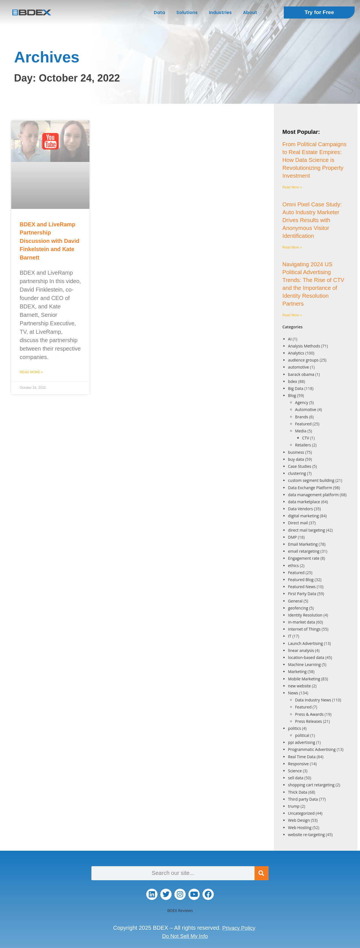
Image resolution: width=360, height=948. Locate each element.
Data (159, 12)
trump (294, 806)
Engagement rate (304, 558)
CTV (305, 438)
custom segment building (311, 480)
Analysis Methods (304, 346)
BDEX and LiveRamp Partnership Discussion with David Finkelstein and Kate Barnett (49, 241)
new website (299, 686)
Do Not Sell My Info (185, 936)
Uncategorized (301, 813)
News (293, 693)
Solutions (187, 12)
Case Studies (299, 466)
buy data (296, 459)
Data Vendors (300, 508)
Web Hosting (299, 827)
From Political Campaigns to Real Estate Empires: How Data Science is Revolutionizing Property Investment (314, 160)
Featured (303, 423)
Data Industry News (313, 700)
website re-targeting (306, 834)
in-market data (301, 622)
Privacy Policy (238, 928)
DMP (292, 537)
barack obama (301, 374)
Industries (220, 12)
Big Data (295, 388)
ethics (293, 565)
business (296, 452)
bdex (292, 381)
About (250, 12)
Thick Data (297, 792)
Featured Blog (301, 579)
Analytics (296, 353)
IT (289, 636)
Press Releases (308, 721)
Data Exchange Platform (310, 487)
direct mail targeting (306, 530)
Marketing (297, 671)
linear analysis (301, 650)
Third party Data (303, 799)
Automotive (305, 409)
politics (294, 728)
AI (290, 339)
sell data (295, 777)
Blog (292, 395)
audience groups (303, 360)
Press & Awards (309, 714)
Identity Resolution (305, 615)
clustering (297, 473)
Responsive (298, 763)
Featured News (302, 586)
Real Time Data (302, 756)
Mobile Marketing (304, 678)
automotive (298, 367)
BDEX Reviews (180, 910)
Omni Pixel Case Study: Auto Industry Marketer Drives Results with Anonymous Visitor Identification (312, 220)
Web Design (299, 820)
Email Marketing (303, 544)
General (295, 601)
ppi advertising (301, 742)
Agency (301, 402)
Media (300, 431)
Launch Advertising (305, 643)
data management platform (313, 494)
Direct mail (298, 522)
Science (295, 770)
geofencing (298, 608)
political (302, 735)
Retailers (303, 445)
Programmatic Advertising (312, 749)
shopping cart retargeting (311, 784)
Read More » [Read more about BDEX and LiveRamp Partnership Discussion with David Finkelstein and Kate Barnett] (31, 372)
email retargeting (304, 551)
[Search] (262, 873)
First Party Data (302, 593)
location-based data (306, 657)
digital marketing (303, 515)
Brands (301, 416)
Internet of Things (304, 629)
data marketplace (304, 501)
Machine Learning (304, 664)
